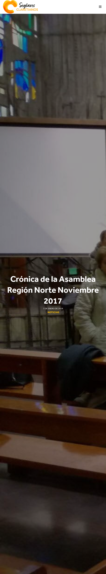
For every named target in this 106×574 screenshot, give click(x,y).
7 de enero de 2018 (53, 308)
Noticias (53, 312)
